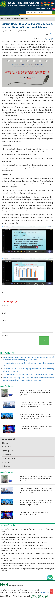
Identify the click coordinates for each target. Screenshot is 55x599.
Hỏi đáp (49, 592)
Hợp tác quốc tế (7, 451)
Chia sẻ (51, 34)
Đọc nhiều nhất (8, 525)
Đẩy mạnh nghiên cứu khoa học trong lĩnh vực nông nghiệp (28, 374)
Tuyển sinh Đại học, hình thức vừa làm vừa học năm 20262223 (24, 542)
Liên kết (43, 592)
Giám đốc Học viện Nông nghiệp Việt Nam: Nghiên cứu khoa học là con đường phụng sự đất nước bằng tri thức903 (27, 565)
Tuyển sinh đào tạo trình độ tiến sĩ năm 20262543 (20, 534)
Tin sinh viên (6, 455)
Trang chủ (6, 18)
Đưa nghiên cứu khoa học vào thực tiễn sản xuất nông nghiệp (28, 364)
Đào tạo (5, 443)
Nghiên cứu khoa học (21, 18)
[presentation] (22, 340)
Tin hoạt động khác (8, 458)
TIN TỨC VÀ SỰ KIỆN (8, 439)
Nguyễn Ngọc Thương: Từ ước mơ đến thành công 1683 (22, 545)
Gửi (44, 341)
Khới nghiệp (6, 466)
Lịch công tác (40, 9)
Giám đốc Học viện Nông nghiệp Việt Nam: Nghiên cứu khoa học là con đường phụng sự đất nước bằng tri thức (28, 379)
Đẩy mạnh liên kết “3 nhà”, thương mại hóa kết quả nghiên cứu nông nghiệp (28, 370)
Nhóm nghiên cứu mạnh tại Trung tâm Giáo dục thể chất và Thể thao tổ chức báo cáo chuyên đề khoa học (28, 358)
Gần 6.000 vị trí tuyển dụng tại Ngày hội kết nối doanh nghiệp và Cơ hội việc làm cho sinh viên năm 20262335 (27, 538)
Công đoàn (6, 462)
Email (48, 9)
